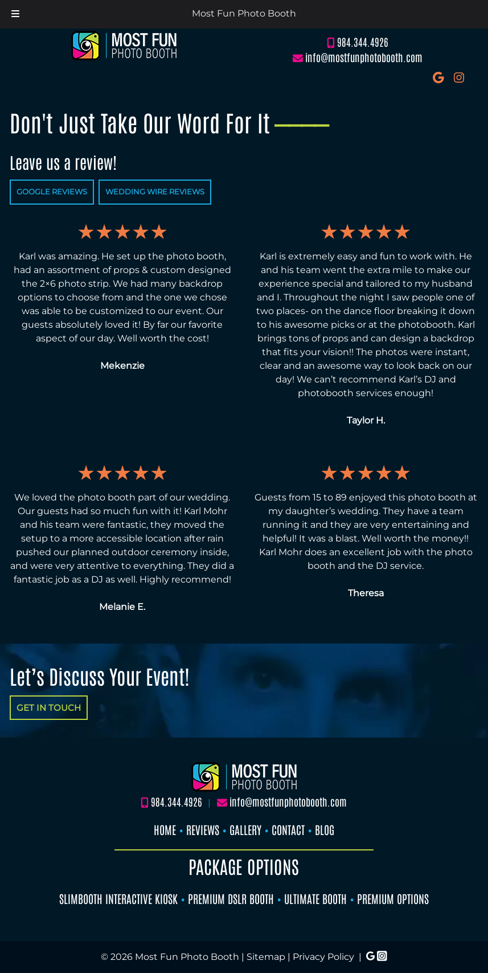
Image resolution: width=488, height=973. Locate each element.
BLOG (324, 829)
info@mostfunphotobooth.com (364, 57)
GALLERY (245, 829)
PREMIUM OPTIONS (393, 898)
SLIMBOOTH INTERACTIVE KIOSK (118, 898)
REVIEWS (202, 829)
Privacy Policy (323, 956)
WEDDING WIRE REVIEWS (154, 191)
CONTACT (288, 829)
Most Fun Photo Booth (244, 13)
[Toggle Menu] (15, 14)
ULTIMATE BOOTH (315, 898)
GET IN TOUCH (49, 707)
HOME (165, 829)
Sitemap (266, 956)
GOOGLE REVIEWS (52, 191)
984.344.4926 (362, 41)
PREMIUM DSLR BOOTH (231, 898)
